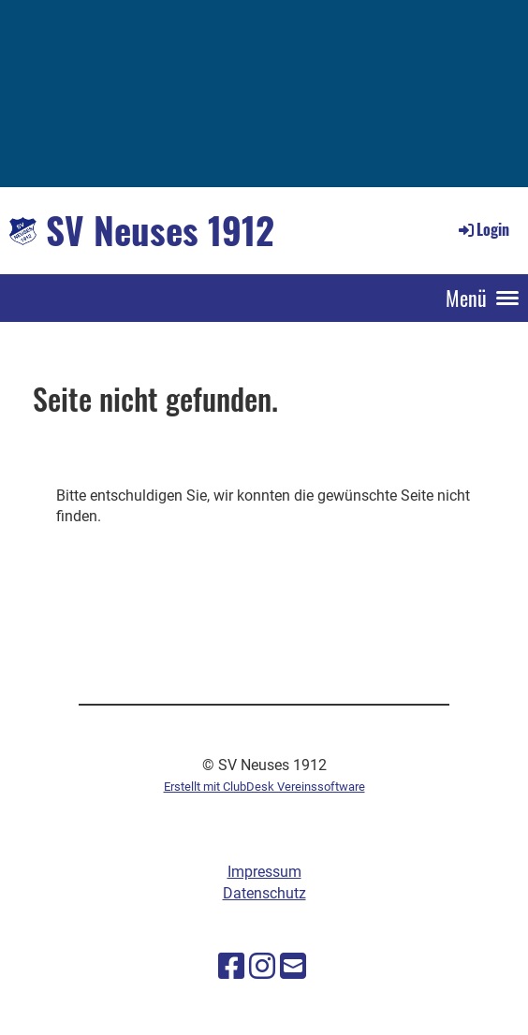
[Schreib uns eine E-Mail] (293, 966)
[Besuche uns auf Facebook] (231, 966)
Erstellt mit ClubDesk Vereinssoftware (264, 787)
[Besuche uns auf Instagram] (262, 966)
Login (482, 229)
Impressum (264, 872)
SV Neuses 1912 (160, 229)
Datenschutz (264, 893)
